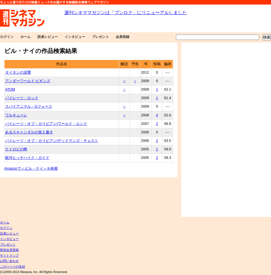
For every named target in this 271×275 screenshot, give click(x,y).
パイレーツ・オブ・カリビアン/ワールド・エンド (46, 124)
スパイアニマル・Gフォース (28, 106)
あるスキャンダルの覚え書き (29, 132)
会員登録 (122, 37)
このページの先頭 (12, 266)
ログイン (7, 37)
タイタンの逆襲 (18, 72)
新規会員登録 (9, 249)
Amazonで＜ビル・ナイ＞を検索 (31, 168)
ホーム (25, 37)
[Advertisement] (211, 130)
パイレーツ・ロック (21, 98)
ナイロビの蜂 (16, 149)
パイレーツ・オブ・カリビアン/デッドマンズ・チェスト (51, 141)
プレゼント (100, 37)
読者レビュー (47, 37)
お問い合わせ (9, 261)
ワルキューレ (16, 115)
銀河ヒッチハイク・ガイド (27, 158)
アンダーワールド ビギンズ (27, 81)
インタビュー (75, 37)
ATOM (10, 89)
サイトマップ (9, 255)
